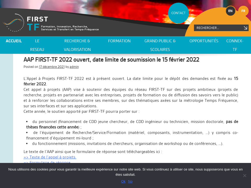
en (230, 11)
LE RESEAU (37, 45)
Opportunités (203, 40)
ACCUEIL (14, 40)
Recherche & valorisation (77, 45)
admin (74, 67)
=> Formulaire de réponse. (47, 162)
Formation (119, 40)
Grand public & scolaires (160, 45)
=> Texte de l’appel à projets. (50, 157)
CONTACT (178, 13)
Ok (123, 181)
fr (243, 11)
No (130, 181)
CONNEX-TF (234, 45)
